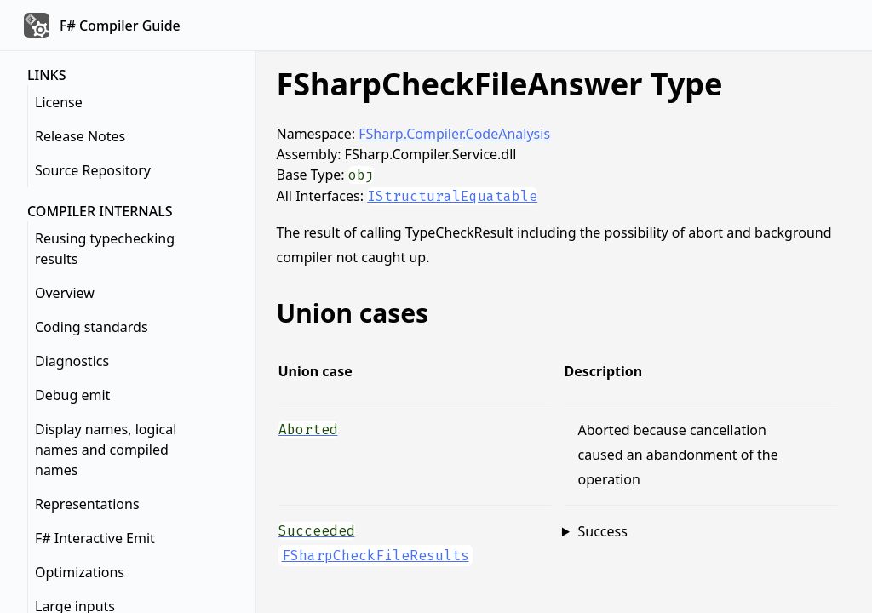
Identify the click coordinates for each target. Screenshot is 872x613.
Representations (87, 504)
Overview (65, 293)
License (59, 102)
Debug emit (72, 395)
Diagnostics (72, 361)
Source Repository (93, 170)
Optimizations (79, 572)
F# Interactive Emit (95, 538)
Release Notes (80, 136)
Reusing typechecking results (105, 248)
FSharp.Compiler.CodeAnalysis (454, 133)
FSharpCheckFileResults (375, 555)
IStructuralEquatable (452, 196)
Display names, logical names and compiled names (105, 449)
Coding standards (91, 327)
